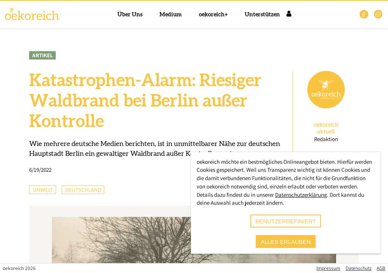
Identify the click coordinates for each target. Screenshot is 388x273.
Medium (171, 14)
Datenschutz (359, 268)
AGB (381, 268)
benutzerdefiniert (285, 221)
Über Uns (129, 14)
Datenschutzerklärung (301, 194)
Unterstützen (262, 14)
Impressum (328, 268)
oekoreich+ (213, 14)
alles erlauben (286, 241)
